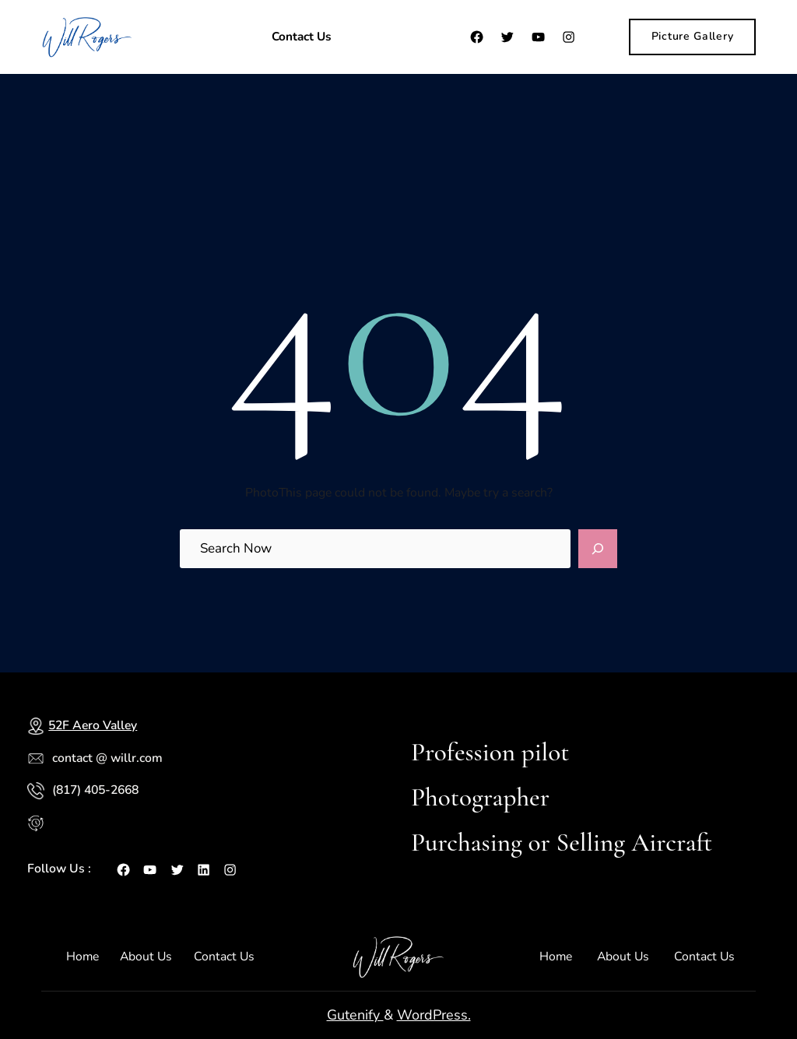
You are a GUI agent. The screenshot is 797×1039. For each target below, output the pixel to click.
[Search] (597, 548)
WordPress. (434, 1015)
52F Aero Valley (92, 725)
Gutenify (355, 1015)
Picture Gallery (692, 36)
